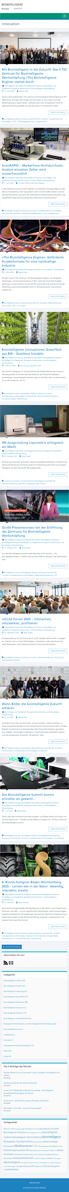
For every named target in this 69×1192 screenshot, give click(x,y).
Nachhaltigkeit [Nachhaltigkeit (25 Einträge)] (12, 1162)
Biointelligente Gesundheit (14, 86)
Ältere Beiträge (12, 947)
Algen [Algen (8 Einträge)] (23, 1129)
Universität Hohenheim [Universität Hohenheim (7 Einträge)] (54, 1163)
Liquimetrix (22, 484)
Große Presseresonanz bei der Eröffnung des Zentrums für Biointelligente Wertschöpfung (32, 532)
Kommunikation (7, 751)
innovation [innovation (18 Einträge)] (9, 1154)
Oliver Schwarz (24, 903)
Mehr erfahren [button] (58, 112)
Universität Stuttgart (9, 399)
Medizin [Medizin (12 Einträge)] (50, 1158)
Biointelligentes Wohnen (10, 542)
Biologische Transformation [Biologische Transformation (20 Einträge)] (18, 1141)
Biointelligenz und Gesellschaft (54, 270)
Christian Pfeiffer (24, 183)
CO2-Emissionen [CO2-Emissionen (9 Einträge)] (43, 1146)
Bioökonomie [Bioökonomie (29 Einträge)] (23, 1145)
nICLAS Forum (59, 657)
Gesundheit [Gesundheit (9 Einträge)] (33, 1150)
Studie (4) (7, 1056)
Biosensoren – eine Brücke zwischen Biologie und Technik (26, 1101)
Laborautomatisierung (9, 484)
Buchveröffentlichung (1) (13, 1029)
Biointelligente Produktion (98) (16, 1002)
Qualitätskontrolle (33, 484)
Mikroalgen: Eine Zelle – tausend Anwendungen (22, 1108)
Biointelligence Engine (12, 303)
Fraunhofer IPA (34, 119)
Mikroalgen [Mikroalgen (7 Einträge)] (57, 1158)
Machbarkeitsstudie (54, 303)
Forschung (24, 119)
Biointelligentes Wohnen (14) (15, 1013)
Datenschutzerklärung (34, 1188)
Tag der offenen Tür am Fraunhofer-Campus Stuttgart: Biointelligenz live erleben (32, 1073)
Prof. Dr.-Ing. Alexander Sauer (30, 366)
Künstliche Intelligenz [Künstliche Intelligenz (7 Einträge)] (40, 1158)
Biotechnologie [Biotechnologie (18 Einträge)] (50, 1141)
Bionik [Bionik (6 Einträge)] (41, 1142)
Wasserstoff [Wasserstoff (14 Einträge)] (28, 1166)
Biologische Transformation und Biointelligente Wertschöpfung (33, 88)
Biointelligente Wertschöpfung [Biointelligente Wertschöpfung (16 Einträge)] (27, 1137)
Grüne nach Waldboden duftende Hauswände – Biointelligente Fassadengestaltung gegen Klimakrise (28, 1091)
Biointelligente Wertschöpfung (32, 748)
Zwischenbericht (41, 122)
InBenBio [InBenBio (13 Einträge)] (60, 1150)
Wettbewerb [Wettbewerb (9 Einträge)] (38, 1166)
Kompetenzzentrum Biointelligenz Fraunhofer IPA (19, 396)
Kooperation (43, 751)
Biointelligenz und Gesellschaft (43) (17, 1018)
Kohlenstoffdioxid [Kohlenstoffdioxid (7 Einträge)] (38, 1154)
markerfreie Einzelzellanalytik (31, 213)
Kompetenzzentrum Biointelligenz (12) (19, 1045)
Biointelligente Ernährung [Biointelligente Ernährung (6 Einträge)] (32, 1129)
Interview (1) (8, 1040)
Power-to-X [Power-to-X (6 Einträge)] (37, 1163)
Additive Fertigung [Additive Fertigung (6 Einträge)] (16, 1129)
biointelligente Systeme (12, 119)
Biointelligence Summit (12, 573)
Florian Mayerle (39, 183)
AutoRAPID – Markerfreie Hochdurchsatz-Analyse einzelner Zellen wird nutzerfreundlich (33, 170)
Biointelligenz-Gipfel (28, 393)
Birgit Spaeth (26, 456)
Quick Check (6, 306)
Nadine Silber (23, 91)
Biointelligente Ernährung (14, 358)
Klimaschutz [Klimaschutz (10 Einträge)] (18, 1154)
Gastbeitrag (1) (9, 1035)
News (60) (7, 1051)
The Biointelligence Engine (26, 122)
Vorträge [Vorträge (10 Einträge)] (19, 1166)
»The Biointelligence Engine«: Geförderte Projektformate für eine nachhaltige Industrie (33, 261)
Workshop (16, 660)
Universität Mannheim (22, 939)
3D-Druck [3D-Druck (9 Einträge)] (7, 1129)
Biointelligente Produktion (33, 86)
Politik (39, 396)
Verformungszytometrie (50, 213)
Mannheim (16, 213)
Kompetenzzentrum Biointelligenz (22, 575)
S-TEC (14, 122)
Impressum (34, 1183)
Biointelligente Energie (13, 540)
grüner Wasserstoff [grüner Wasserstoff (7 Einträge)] (43, 1150)
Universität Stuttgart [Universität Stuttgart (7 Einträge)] (10, 1166)
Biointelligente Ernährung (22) (15, 991)
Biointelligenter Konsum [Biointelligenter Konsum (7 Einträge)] (34, 1132)
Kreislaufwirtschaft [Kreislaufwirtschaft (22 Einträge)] (23, 1158)
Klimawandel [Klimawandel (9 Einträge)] (28, 1155)
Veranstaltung (22, 399)
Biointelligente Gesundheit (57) (16, 997)
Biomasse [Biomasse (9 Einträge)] (36, 1142)
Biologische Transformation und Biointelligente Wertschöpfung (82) (30, 1024)
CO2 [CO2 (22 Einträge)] (34, 1145)
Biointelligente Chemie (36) (14, 980)
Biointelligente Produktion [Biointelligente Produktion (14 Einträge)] (15, 1132)
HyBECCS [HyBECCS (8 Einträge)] (53, 1150)
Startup (42, 484)
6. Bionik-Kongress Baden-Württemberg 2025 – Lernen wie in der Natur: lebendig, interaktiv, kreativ (33, 886)
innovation (44, 119)
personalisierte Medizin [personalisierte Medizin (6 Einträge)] (27, 1163)
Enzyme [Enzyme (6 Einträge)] (60, 1146)
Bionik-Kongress (27, 933)
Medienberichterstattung (43, 575)
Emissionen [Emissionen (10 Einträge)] (54, 1146)
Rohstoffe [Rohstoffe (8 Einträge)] (44, 1163)
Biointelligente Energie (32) (14, 986)
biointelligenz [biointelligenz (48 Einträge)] (51, 1137)
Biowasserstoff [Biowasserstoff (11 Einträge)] (9, 1146)
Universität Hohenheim (50, 396)
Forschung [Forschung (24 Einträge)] (9, 1150)
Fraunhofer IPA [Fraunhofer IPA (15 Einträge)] (22, 1150)
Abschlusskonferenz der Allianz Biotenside (20, 1083)
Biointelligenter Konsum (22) (15, 1008)
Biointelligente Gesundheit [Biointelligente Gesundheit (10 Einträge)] (49, 1129)
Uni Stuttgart (21, 306)
